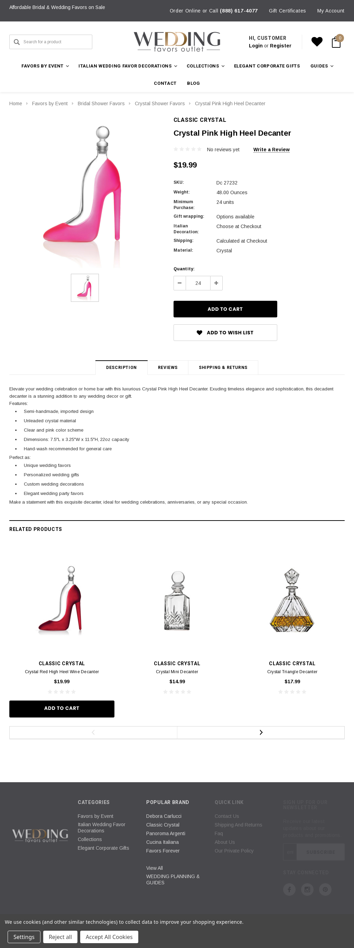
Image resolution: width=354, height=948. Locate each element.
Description (121, 367)
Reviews (168, 367)
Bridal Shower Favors (101, 103)
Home (15, 103)
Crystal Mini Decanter (177, 671)
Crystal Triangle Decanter (292, 671)
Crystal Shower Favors (160, 103)
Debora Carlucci (163, 816)
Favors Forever (163, 851)
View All (154, 868)
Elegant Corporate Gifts (267, 66)
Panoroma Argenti (165, 833)
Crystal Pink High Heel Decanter (230, 103)
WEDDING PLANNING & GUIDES (173, 879)
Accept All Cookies (109, 937)
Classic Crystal (162, 825)
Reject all (60, 937)
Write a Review (271, 149)
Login (256, 45)
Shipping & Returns (223, 367)
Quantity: (184, 269)
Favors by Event (50, 103)
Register (280, 45)
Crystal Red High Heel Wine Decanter (62, 671)
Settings (24, 937)
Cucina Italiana (162, 842)
